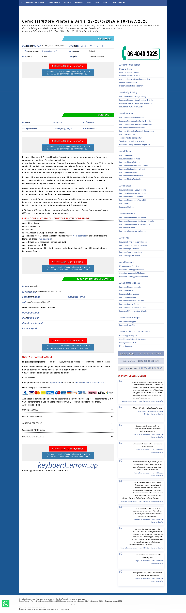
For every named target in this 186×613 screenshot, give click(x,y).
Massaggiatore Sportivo (128, 266)
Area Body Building (128, 92)
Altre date (92, 128)
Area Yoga (124, 237)
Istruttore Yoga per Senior (129, 256)
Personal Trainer (125, 69)
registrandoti (56, 382)
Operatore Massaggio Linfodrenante (133, 277)
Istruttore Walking (126, 207)
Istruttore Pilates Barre (127, 172)
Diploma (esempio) (49, 51)
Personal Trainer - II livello (129, 72)
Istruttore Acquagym (127, 322)
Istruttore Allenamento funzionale (132, 218)
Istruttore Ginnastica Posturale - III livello (135, 124)
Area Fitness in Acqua (129, 317)
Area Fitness (125, 185)
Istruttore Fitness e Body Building (132, 97)
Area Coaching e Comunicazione (134, 331)
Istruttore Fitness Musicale (129, 287)
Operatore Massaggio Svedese (131, 270)
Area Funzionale (127, 213)
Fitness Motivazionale (127, 82)
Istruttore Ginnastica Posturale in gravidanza (136, 131)
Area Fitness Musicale (129, 282)
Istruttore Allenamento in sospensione (134, 224)
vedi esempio (79, 236)
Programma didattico (33, 416)
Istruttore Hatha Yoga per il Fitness (132, 242)
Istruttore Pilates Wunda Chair (130, 176)
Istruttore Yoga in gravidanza (130, 252)
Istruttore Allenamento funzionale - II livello (136, 221)
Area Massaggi (126, 262)
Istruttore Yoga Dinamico (128, 249)
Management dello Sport (128, 343)
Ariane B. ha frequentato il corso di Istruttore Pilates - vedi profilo (142, 401)
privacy (36, 609)
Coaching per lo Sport (127, 336)
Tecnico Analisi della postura (130, 138)
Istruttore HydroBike (126, 325)
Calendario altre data (33, 430)
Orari (89, 122)
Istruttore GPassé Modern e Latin (132, 308)
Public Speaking (125, 346)
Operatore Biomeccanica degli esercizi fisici (136, 103)
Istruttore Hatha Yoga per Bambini (132, 245)
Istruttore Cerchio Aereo (128, 304)
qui (45, 609)
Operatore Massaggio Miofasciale (132, 273)
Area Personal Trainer (129, 64)
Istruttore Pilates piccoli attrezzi (131, 169)
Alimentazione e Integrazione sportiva (134, 79)
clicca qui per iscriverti (93, 382)
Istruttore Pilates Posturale (129, 179)
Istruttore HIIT (124, 204)
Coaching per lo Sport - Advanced (132, 339)
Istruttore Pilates (125, 155)
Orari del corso (30, 410)
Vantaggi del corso (32, 423)
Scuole (67, 3)
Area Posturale (126, 113)
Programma (31, 128)
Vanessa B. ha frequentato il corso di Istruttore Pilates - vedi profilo (142, 548)
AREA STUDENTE (118, 3)
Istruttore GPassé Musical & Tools (132, 311)
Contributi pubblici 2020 (113, 601)
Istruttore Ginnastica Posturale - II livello (134, 121)
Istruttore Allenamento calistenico (132, 231)
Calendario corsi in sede (32, 3)
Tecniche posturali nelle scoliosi (131, 141)
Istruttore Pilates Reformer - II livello (133, 166)
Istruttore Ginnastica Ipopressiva (132, 128)
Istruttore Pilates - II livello (129, 159)
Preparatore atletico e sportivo (131, 86)
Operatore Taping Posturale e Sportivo (134, 145)
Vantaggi (60, 128)
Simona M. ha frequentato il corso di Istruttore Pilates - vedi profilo (142, 501)
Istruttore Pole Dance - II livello (131, 301)
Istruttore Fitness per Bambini (130, 197)
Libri (105, 3)
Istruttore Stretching (126, 134)
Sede (28, 122)
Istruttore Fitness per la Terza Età (132, 200)
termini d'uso (40, 607)
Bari (96, 46)
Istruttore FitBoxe (125, 291)
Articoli (79, 3)
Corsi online (54, 3)
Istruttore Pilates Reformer (129, 162)
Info (97, 3)
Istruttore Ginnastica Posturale (131, 118)
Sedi (89, 3)
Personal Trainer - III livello (129, 76)
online (78, 382)
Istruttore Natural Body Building (131, 107)
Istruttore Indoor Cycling (128, 294)
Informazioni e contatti (34, 436)
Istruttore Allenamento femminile (132, 193)
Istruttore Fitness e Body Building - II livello (135, 100)
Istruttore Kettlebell (126, 228)
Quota (59, 122)
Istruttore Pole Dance (127, 297)
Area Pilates (125, 151)
